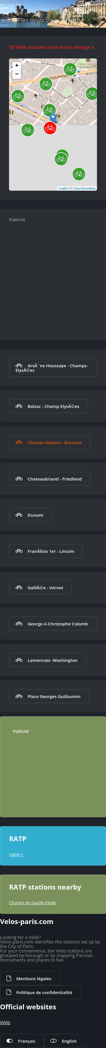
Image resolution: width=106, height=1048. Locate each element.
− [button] (17, 74)
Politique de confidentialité (44, 992)
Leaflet (63, 188)
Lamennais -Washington (52, 660)
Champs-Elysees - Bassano (55, 442)
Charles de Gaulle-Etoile (33, 902)
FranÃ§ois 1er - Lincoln (51, 551)
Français (26, 1041)
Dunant (35, 515)
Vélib (5, 1022)
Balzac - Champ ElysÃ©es (53, 406)
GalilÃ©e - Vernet (45, 587)
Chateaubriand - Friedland (55, 479)
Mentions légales (33, 978)
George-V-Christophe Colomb (58, 624)
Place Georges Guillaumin (54, 696)
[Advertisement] (53, 278)
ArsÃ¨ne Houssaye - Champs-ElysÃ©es (52, 368)
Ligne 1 (16, 854)
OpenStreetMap (84, 188)
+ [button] (17, 66)
